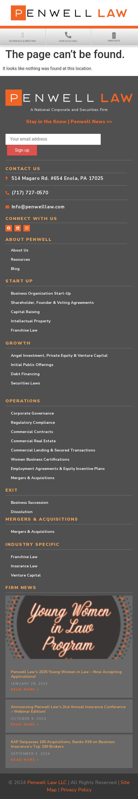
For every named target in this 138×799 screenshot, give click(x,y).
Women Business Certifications (40, 459)
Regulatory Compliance (33, 422)
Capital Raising (25, 311)
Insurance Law (24, 566)
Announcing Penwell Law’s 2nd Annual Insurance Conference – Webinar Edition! (68, 709)
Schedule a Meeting (22, 41)
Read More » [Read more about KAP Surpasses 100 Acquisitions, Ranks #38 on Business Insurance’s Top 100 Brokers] (25, 760)
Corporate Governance (32, 413)
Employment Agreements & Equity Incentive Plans (58, 468)
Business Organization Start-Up (41, 293)
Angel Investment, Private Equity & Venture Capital (59, 355)
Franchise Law (24, 330)
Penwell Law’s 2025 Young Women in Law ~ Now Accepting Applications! (66, 674)
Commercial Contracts (32, 431)
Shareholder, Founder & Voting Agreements (52, 302)
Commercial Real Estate (33, 441)
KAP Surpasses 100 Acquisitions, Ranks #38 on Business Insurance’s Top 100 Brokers (63, 744)
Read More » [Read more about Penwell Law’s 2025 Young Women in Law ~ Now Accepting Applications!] (25, 689)
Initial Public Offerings (32, 364)
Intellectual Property (31, 321)
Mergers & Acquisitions (32, 477)
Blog (15, 268)
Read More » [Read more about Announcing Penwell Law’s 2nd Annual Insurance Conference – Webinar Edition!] (25, 724)
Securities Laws (25, 383)
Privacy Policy (76, 790)
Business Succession (29, 502)
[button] (114, 35)
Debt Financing (25, 374)
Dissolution (22, 511)
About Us (19, 250)
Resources (20, 259)
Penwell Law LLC (47, 782)
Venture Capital (26, 575)
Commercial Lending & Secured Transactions (53, 450)
